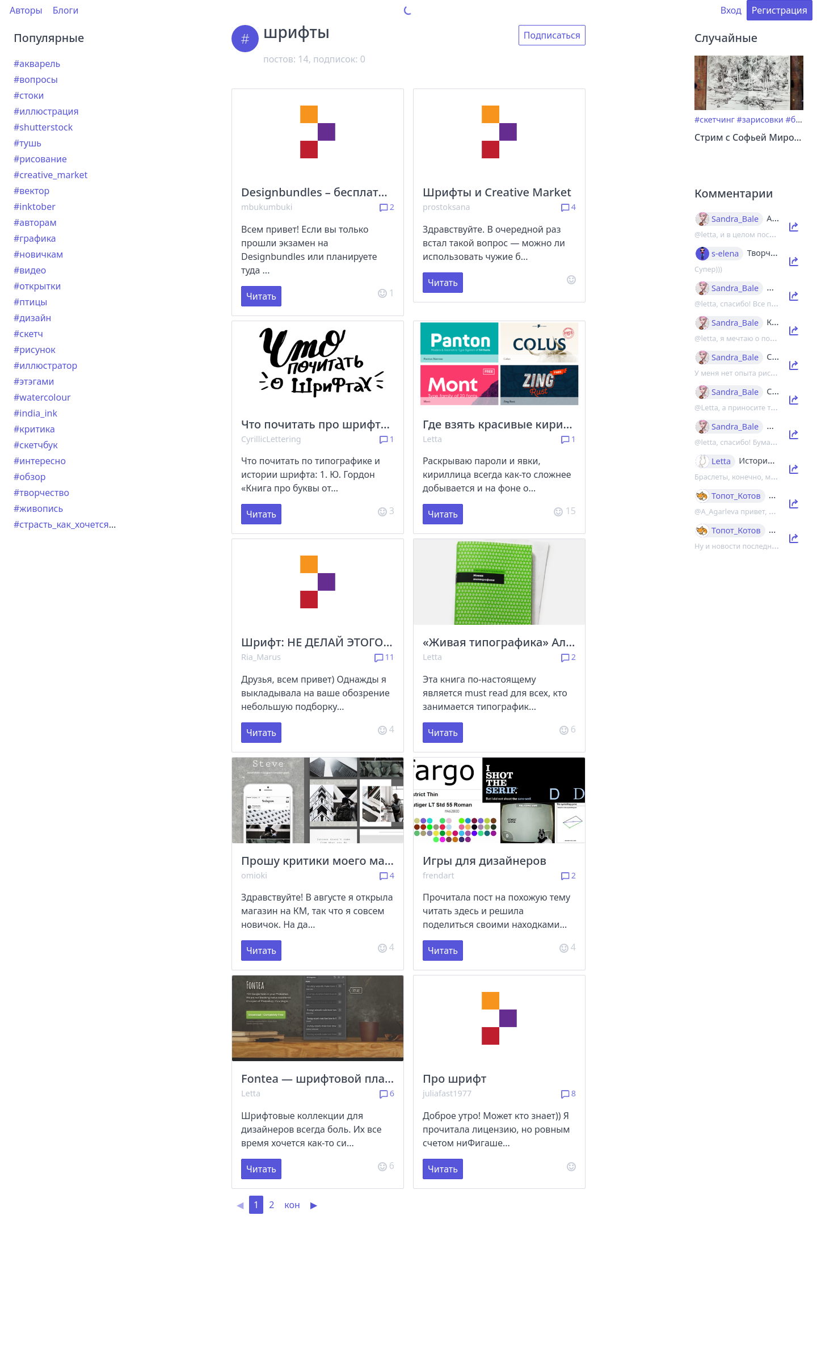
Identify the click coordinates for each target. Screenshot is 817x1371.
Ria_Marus (261, 656)
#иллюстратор (45, 365)
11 (384, 656)
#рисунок (35, 349)
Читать (261, 296)
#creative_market (50, 175)
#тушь (27, 143)
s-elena (725, 253)
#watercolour (42, 397)
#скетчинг (714, 119)
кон (292, 1204)
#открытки (37, 286)
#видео (30, 270)
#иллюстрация (46, 111)
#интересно (40, 461)
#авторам (35, 222)
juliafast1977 (447, 1093)
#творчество (41, 492)
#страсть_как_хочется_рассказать (87, 524)
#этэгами (34, 381)
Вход (731, 10)
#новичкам (38, 254)
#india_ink (35, 413)
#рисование (40, 159)
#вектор (31, 190)
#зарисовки (760, 119)
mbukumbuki (266, 206)
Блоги (66, 10)
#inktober (35, 206)
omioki (254, 875)
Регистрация (779, 10)
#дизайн (32, 318)
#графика (35, 238)
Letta (432, 439)
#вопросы (36, 79)
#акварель (37, 63)
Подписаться (552, 35)
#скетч (28, 333)
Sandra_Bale (735, 219)
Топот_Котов (736, 496)
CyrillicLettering (271, 439)
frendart (438, 875)
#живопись (38, 508)
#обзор (29, 476)
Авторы (26, 10)
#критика (34, 429)
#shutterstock (43, 127)
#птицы (30, 302)
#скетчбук (36, 445)
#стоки (29, 95)
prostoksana (446, 206)
